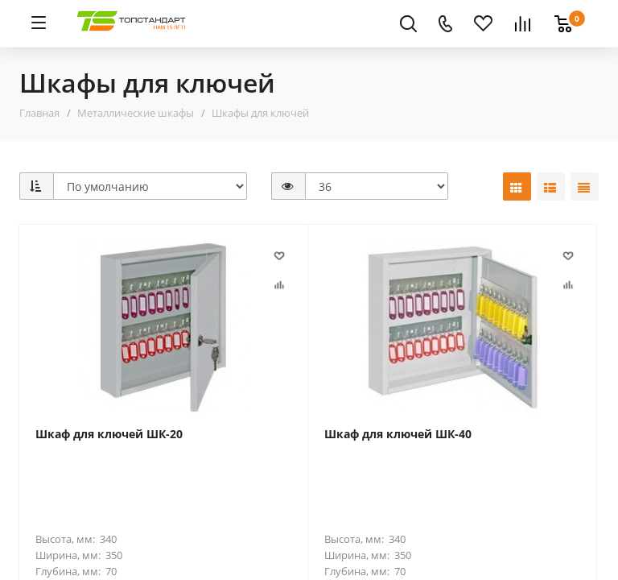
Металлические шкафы (135, 113)
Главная (39, 113)
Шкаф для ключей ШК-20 (109, 433)
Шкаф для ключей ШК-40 (398, 433)
